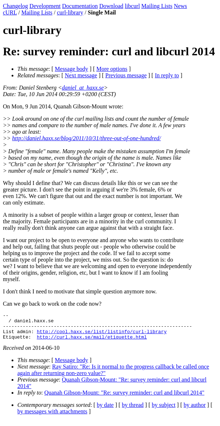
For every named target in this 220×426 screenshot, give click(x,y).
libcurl (132, 6)
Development (44, 6)
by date (105, 410)
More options (111, 69)
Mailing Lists (157, 6)
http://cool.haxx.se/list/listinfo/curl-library (102, 335)
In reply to (167, 75)
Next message (81, 75)
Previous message (126, 75)
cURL (10, 12)
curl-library (70, 12)
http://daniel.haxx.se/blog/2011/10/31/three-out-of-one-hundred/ (86, 138)
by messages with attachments (52, 417)
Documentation (80, 6)
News (180, 6)
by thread (133, 410)
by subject (163, 410)
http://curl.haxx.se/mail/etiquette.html (92, 342)
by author (194, 410)
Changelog (15, 6)
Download (111, 6)
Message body (71, 69)
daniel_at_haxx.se (83, 88)
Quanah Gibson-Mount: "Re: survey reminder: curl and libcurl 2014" (124, 398)
